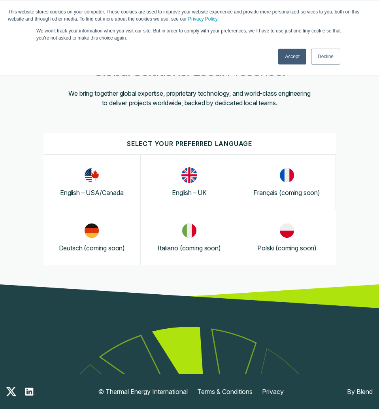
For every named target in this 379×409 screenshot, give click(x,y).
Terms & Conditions (225, 392)
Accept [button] (292, 56)
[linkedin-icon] (30, 391)
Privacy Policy (202, 19)
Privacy (273, 392)
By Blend (360, 392)
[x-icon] (11, 391)
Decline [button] (326, 56)
